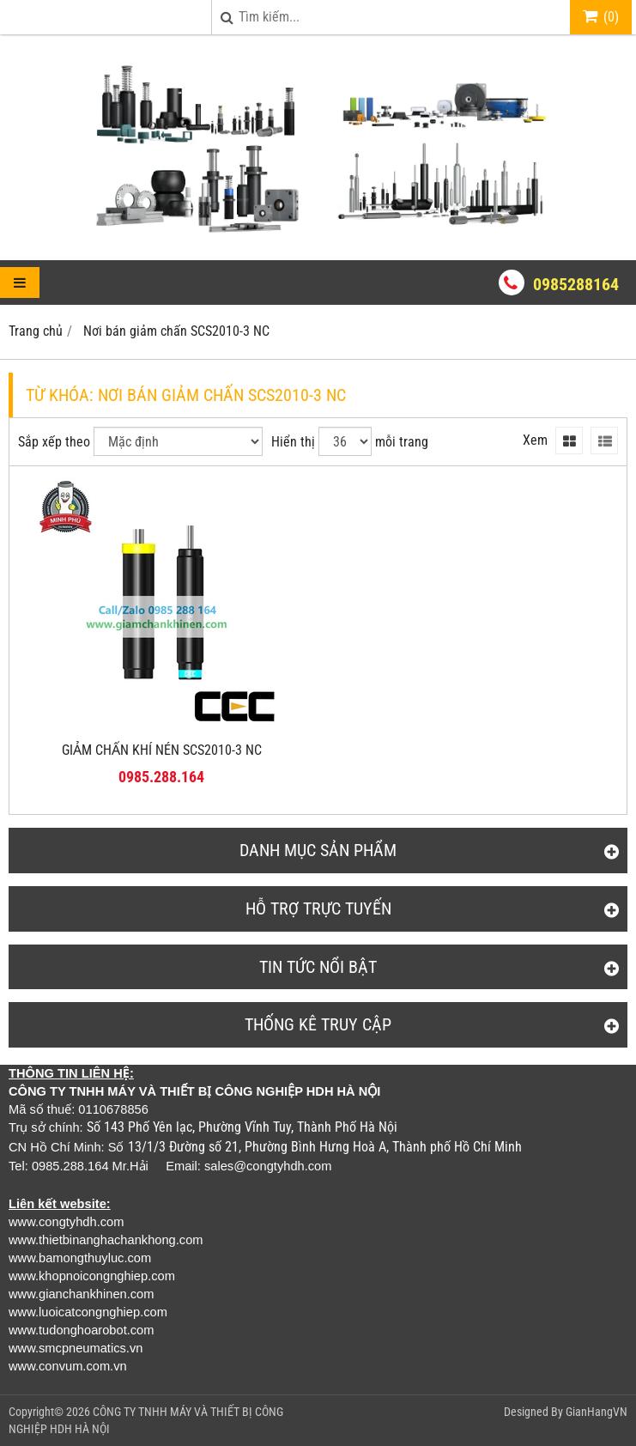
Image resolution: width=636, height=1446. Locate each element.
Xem (535, 440)
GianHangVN (596, 1412)
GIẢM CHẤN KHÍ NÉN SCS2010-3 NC (162, 750)
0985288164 (576, 284)
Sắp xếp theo (54, 442)
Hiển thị (293, 442)
